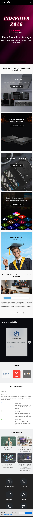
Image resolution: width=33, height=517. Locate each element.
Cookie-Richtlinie (8, 514)
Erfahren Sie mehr (17, 86)
